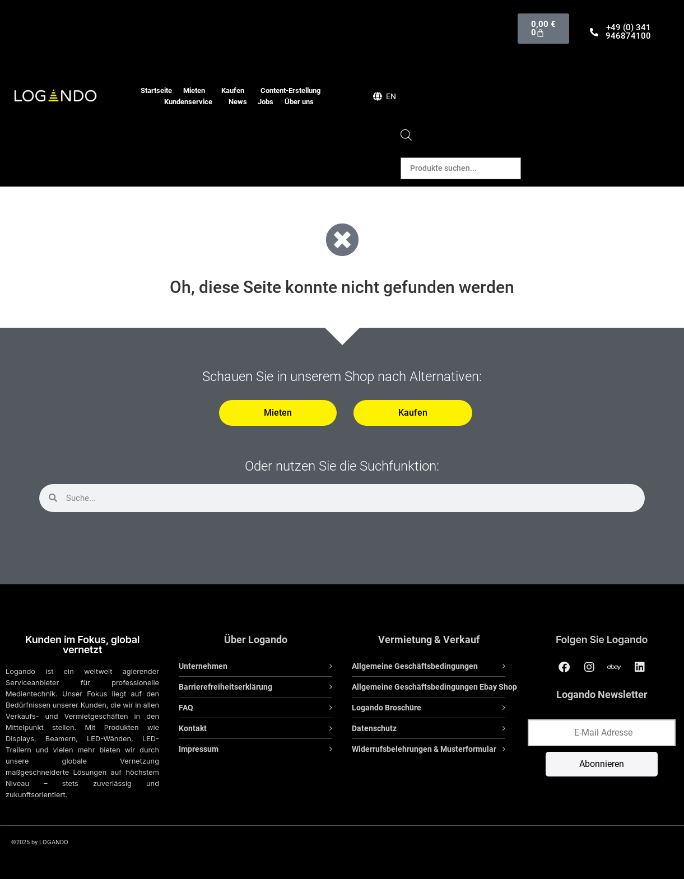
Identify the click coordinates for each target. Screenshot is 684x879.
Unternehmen (203, 666)
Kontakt (193, 728)
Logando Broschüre (386, 707)
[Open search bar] (406, 137)
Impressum (198, 749)
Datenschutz (374, 728)
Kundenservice (191, 102)
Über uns (299, 101)
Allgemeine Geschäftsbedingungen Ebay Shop (434, 686)
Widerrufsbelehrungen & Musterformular (424, 749)
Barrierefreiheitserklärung (225, 686)
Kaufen (235, 90)
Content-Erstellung (293, 90)
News (238, 101)
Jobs (265, 101)
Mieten (197, 90)
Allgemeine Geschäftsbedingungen (415, 666)
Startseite (156, 90)
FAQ (186, 707)
